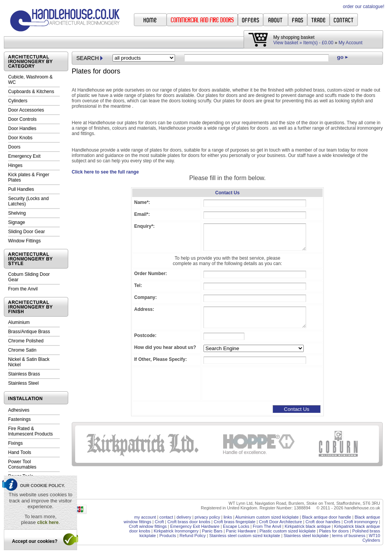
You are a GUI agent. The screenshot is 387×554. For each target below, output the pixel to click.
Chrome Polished (26, 341)
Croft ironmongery (361, 521)
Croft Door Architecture (280, 521)
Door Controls (22, 119)
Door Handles (22, 128)
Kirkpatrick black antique (308, 526)
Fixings (15, 443)
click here (47, 522)
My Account (350, 42)
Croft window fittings (148, 526)
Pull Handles (21, 189)
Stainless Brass (24, 374)
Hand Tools (19, 452)
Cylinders (17, 100)
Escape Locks (236, 526)
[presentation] (262, 384)
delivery (184, 517)
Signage (16, 222)
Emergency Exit (24, 156)
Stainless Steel (23, 383)
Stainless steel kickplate (306, 535)
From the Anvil (23, 289)
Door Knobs (20, 137)
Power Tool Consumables (22, 464)
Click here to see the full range (105, 172)
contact (166, 517)
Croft (159, 521)
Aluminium (19, 322)
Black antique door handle (326, 517)
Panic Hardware (241, 531)
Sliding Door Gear (26, 231)
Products (167, 535)
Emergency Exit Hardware (195, 526)
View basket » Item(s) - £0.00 (303, 42)
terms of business (348, 535)
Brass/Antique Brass (29, 331)
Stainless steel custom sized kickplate (244, 535)
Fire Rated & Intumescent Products (30, 431)
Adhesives (18, 410)
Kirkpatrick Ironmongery (176, 531)
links (228, 517)
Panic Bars (212, 531)
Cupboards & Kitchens (31, 91)
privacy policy (207, 517)
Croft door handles (323, 521)
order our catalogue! (363, 6)
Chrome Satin (22, 350)
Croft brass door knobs (188, 521)
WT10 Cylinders (371, 537)
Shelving (17, 213)
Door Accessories (26, 110)
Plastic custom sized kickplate (287, 531)
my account (145, 517)
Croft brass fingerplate (234, 521)
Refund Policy (193, 535)
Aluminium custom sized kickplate (266, 517)
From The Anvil (267, 526)
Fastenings (19, 419)
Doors (14, 147)
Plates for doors (334, 531)
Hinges (15, 165)
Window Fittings (24, 241)
